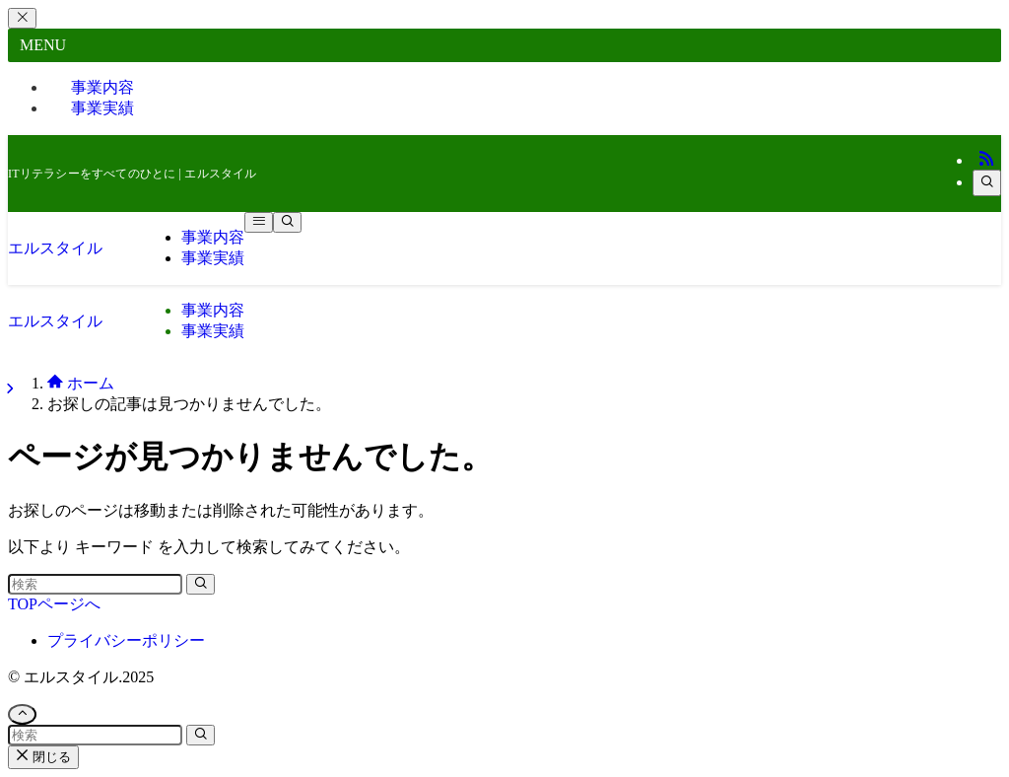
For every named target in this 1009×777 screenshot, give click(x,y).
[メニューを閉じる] (22, 18)
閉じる (43, 756)
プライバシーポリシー (126, 640)
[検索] (987, 183)
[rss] (986, 160)
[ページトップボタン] (22, 714)
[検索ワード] (95, 584)
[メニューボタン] (258, 222)
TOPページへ (54, 604)
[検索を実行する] (200, 584)
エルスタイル (55, 248)
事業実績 (102, 108)
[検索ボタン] (287, 222)
